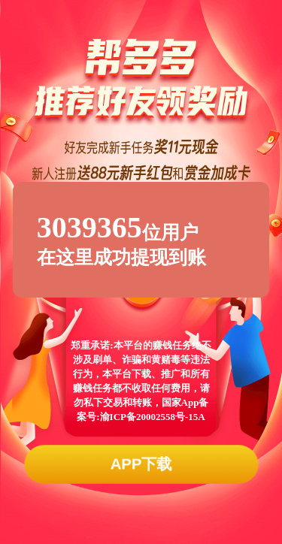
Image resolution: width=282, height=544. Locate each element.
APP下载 (140, 464)
